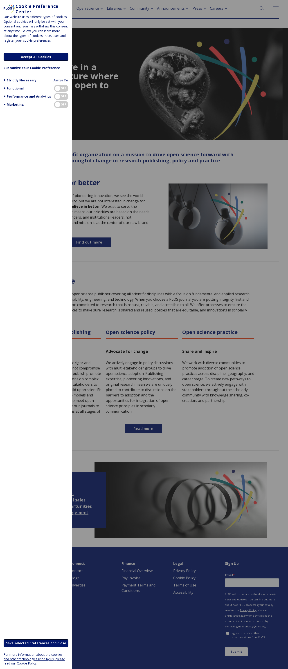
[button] (19, 80)
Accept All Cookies (36, 57)
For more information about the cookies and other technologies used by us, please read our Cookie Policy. (34, 658)
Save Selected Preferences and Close (36, 643)
